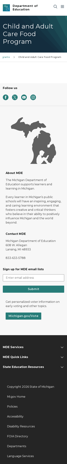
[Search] (55, 6)
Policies (12, 406)
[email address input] (33, 277)
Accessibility (15, 416)
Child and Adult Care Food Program (39, 57)
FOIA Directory (17, 436)
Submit (33, 289)
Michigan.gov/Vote (23, 316)
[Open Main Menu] (62, 6)
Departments (16, 446)
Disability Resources (21, 426)
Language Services (20, 456)
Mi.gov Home (16, 396)
